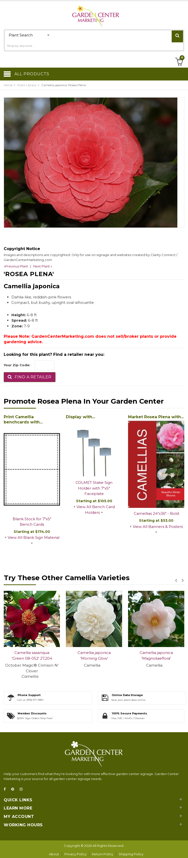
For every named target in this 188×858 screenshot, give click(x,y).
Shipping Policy (131, 854)
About (54, 854)
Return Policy (102, 854)
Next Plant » (42, 266)
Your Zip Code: (17, 365)
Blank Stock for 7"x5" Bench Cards (32, 522)
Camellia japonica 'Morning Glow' (94, 655)
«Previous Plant (16, 266)
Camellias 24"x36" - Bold (156, 513)
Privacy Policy (75, 854)
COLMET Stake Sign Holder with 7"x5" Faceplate (94, 488)
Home (8, 85)
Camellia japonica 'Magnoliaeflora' (156, 655)
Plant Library (26, 85)
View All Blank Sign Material (33, 537)
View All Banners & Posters (158, 526)
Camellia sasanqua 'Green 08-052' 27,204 (32, 655)
